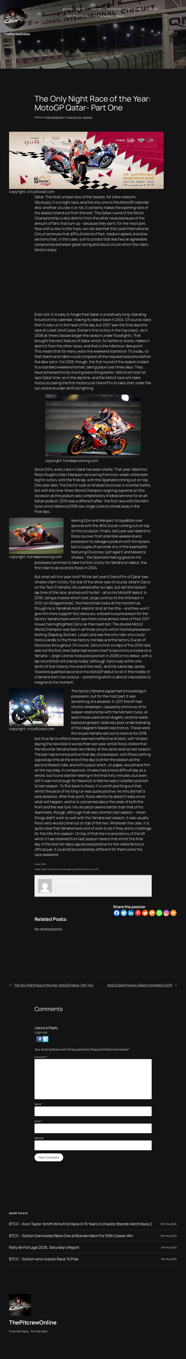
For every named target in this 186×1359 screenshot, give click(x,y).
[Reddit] (145, 913)
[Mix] (152, 913)
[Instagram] (166, 913)
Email (38, 1121)
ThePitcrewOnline (17, 34)
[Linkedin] (131, 913)
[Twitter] (124, 913)
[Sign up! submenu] (87, 9)
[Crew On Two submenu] (143, 9)
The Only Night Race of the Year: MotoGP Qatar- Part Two (53, 985)
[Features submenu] (102, 9)
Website (39, 1138)
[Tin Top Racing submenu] (112, 16)
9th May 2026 (169, 1247)
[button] (39, 1039)
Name (39, 1104)
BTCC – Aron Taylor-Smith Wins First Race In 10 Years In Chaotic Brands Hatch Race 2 (80, 1224)
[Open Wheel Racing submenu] (90, 16)
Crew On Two (74, 117)
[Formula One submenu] (122, 9)
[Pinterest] (138, 913)
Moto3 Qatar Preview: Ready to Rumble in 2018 (139, 985)
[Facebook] (117, 913)
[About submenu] (124, 16)
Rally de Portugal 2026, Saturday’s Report (44, 1247)
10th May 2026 (168, 1224)
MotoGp (87, 117)
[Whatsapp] (159, 913)
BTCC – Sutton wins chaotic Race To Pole (43, 1259)
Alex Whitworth (55, 117)
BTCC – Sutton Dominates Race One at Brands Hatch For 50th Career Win (71, 1236)
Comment (41, 1057)
